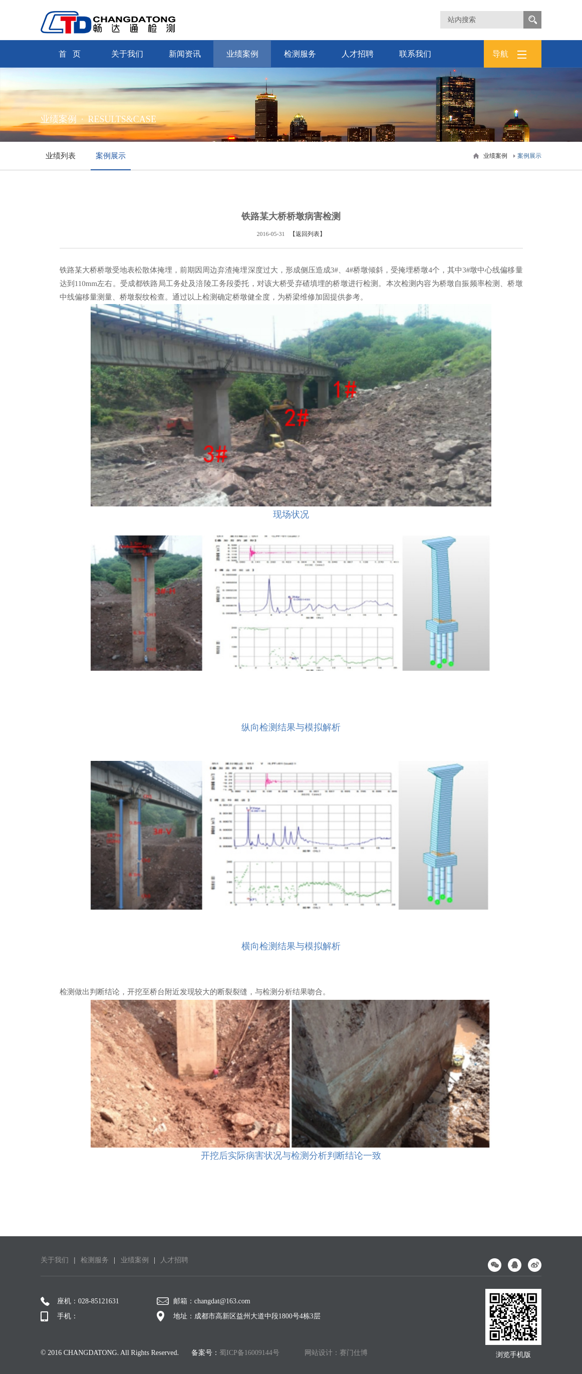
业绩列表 (61, 156)
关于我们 (127, 58)
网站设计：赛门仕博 (336, 1352)
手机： (59, 1316)
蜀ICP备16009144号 (249, 1352)
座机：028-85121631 (80, 1301)
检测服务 (300, 58)
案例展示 (529, 155)
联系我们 (415, 58)
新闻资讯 (184, 58)
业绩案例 (242, 58)
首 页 (70, 54)
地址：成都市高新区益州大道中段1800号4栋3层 (239, 1316)
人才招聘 (357, 58)
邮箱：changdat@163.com (203, 1301)
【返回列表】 (307, 233)
